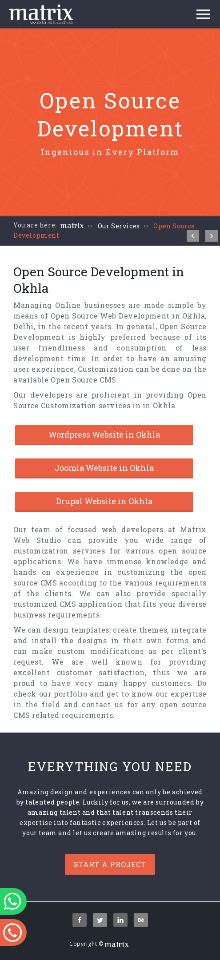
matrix (72, 225)
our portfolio (63, 693)
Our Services (119, 226)
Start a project (110, 864)
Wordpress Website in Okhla (104, 434)
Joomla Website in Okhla (104, 467)
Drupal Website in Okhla (104, 501)
